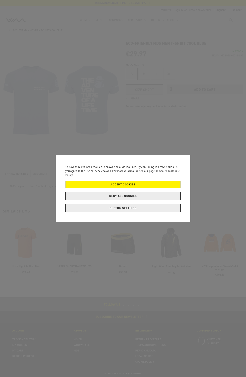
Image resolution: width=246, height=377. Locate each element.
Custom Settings (123, 208)
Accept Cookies (123, 184)
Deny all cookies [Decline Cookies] (123, 196)
